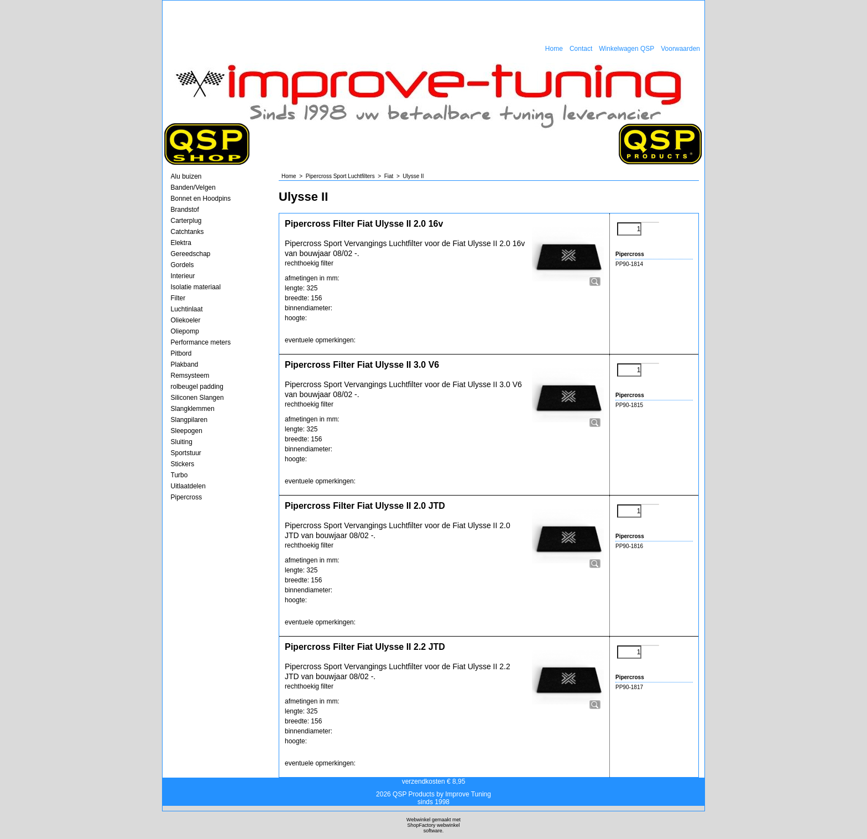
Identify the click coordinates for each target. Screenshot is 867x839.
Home (554, 49)
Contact (581, 49)
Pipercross (186, 497)
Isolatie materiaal (196, 287)
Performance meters (201, 342)
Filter (178, 298)
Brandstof (185, 209)
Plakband (185, 364)
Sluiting (181, 442)
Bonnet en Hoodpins (201, 198)
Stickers (183, 464)
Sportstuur (186, 453)
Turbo (179, 475)
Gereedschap (191, 254)
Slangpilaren (189, 420)
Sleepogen (186, 431)
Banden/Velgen (193, 187)
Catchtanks (187, 232)
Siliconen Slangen (197, 398)
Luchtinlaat (187, 309)
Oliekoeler (186, 320)
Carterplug (186, 221)
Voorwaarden (680, 49)
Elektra (181, 243)
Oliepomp (185, 331)
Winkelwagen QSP (626, 49)
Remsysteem (190, 375)
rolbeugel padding (197, 386)
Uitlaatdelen (188, 486)
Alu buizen (186, 176)
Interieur (183, 276)
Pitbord (181, 353)
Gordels (182, 265)
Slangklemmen (193, 409)
